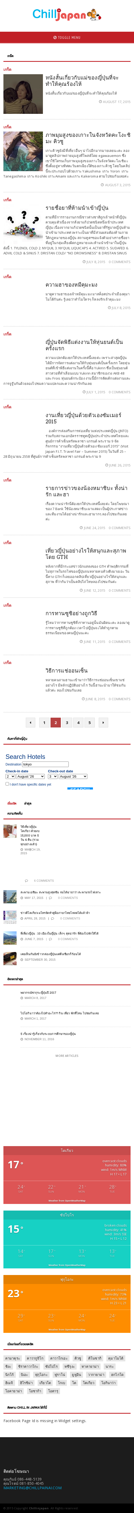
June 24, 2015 (93, 527)
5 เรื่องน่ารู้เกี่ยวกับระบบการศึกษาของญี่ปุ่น (48, 1034)
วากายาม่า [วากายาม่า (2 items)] (96, 1374)
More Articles (67, 1056)
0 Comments (120, 261)
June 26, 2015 (118, 465)
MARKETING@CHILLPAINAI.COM (32, 1487)
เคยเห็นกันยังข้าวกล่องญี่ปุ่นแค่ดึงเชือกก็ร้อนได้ (51, 954)
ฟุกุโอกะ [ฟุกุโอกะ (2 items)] (41, 1374)
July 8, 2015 (94, 261)
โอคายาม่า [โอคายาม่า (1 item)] (13, 1391)
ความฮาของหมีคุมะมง (72, 284)
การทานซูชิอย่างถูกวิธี (71, 613)
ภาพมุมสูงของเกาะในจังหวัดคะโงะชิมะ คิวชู (88, 137)
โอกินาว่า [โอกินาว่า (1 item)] (108, 1382)
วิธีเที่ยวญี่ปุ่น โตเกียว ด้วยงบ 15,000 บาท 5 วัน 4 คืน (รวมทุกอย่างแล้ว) (30, 835)
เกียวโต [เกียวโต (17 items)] (45, 1382)
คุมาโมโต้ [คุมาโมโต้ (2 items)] (115, 1358)
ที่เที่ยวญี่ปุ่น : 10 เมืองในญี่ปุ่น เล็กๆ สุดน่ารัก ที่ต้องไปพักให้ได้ (60, 933)
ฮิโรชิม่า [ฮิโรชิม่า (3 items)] (26, 1382)
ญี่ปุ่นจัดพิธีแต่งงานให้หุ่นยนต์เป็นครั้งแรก (84, 345)
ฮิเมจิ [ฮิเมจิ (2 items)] (9, 1382)
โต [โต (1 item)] (74, 1382)
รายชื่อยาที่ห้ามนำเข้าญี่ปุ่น (77, 207)
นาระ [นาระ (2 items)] (110, 1366)
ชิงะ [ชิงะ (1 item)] (8, 1366)
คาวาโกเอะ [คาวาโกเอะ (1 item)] (59, 1358)
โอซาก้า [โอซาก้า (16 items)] (35, 1391)
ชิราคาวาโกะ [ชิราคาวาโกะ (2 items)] (28, 1366)
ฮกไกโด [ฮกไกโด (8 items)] (117, 1374)
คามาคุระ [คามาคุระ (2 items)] (12, 1358)
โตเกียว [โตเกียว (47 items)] (88, 1382)
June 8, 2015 (94, 699)
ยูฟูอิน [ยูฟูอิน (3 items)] (76, 1374)
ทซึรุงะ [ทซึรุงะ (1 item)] (69, 1366)
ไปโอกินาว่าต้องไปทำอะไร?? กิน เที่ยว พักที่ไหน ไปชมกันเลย (60, 1013)
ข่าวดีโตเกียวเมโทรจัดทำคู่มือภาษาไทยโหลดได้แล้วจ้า (55, 913)
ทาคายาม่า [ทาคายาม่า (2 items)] (90, 1366)
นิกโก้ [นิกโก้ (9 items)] (9, 1374)
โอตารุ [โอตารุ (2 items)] (53, 1391)
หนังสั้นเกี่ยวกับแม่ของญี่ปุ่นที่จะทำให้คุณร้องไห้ (82, 80)
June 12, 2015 (93, 590)
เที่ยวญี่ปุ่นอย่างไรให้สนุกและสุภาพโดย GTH (86, 553)
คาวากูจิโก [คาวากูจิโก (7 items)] (35, 1358)
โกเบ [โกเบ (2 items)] (61, 1382)
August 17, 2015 (115, 101)
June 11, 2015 (93, 641)
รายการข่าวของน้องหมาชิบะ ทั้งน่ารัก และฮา (87, 491)
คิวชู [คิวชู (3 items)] (78, 1358)
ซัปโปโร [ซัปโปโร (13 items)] (51, 1366)
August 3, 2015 (116, 185)
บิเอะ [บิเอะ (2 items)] (24, 1374)
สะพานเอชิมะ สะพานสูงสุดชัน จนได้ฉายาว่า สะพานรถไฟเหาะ (61, 892)
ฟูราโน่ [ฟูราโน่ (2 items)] (59, 1374)
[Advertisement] (47, 1103)
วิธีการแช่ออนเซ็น (67, 670)
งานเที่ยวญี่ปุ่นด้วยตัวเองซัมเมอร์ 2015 (83, 418)
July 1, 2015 (94, 392)
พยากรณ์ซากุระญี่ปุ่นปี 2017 (38, 992)
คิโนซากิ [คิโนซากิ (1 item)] (94, 1358)
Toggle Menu (67, 37)
